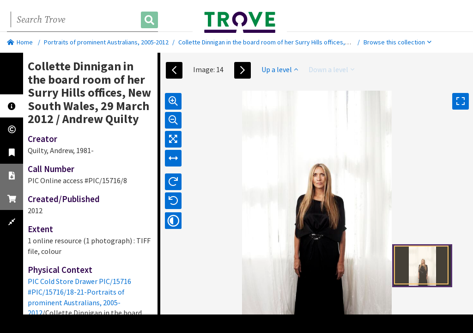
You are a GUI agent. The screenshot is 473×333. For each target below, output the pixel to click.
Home (20, 42)
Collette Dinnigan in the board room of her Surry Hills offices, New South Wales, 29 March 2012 (307, 42)
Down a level (331, 69)
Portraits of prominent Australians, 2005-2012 (106, 42)
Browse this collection (397, 42)
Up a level (279, 69)
